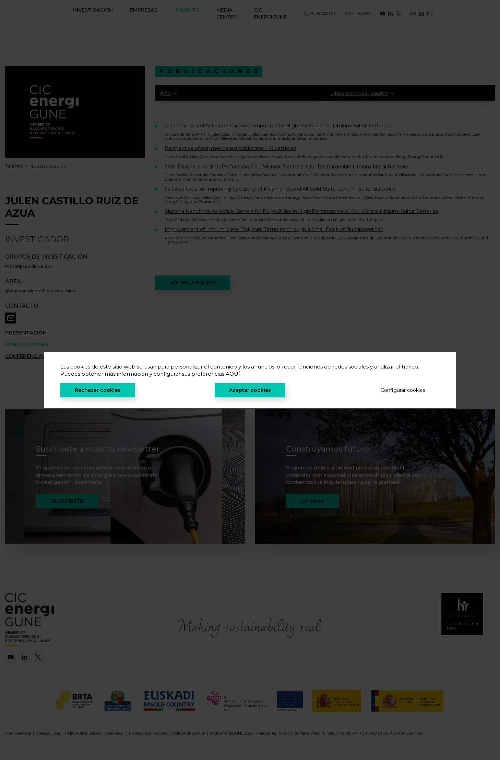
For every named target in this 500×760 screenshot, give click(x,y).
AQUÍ (233, 374)
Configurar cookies (403, 390)
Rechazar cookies (97, 390)
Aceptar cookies (250, 390)
